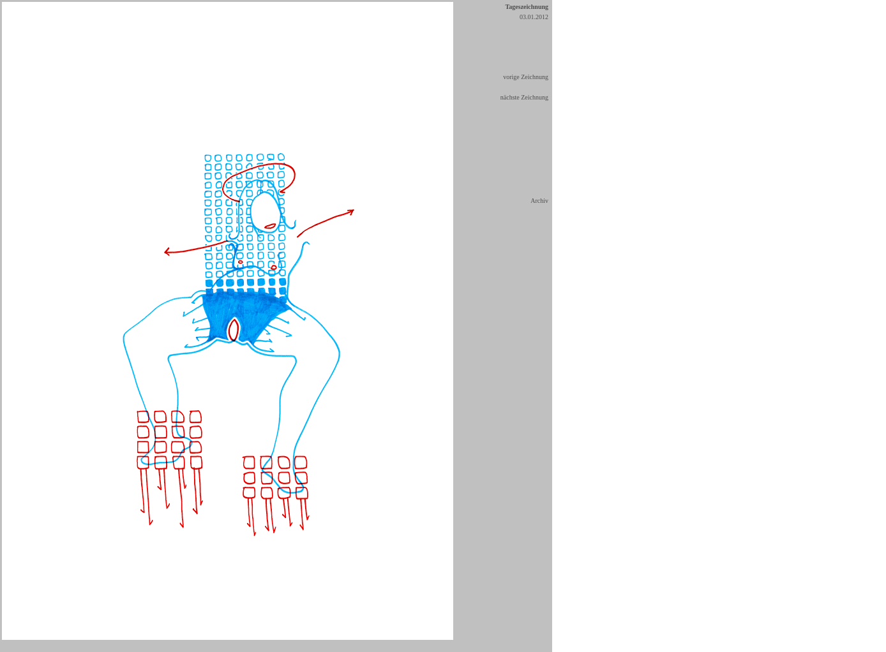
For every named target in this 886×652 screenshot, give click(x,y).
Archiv (539, 200)
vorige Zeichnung (525, 76)
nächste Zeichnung (524, 97)
